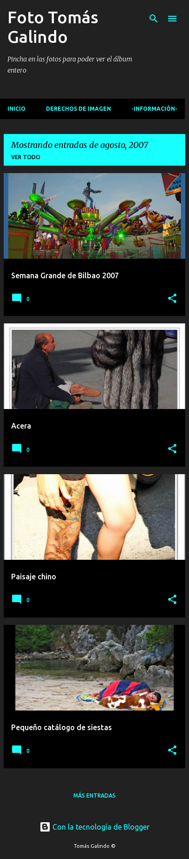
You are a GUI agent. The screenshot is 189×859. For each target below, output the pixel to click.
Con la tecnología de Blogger (94, 827)
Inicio (16, 109)
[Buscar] (153, 18)
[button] (172, 299)
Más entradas (94, 795)
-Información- (154, 109)
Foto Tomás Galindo (52, 26)
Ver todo (25, 157)
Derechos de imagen (78, 109)
